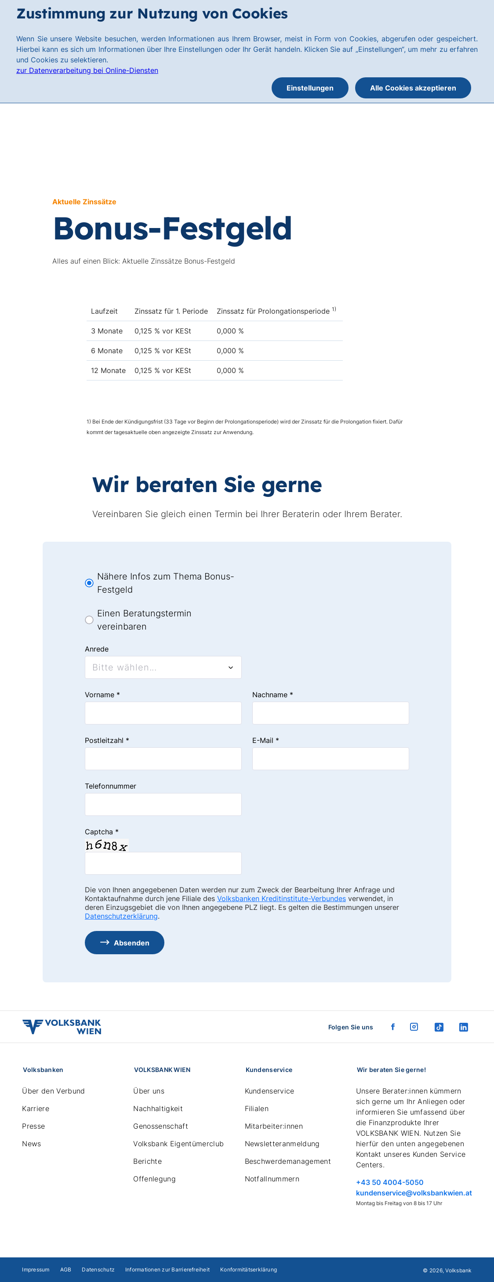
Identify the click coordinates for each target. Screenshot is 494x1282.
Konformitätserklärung (248, 1269)
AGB (66, 1269)
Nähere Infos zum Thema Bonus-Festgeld (165, 583)
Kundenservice (269, 1090)
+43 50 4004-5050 (390, 1182)
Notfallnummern (272, 1178)
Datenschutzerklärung (121, 916)
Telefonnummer (110, 786)
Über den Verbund (53, 1090)
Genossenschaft (160, 1126)
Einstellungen (310, 87)
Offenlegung (154, 1178)
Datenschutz (98, 1269)
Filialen (257, 1108)
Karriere (35, 1108)
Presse (33, 1126)
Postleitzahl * (107, 740)
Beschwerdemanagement (288, 1161)
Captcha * (102, 831)
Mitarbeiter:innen (274, 1126)
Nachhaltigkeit (157, 1108)
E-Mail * (265, 740)
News (31, 1143)
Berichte (147, 1161)
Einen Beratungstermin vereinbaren (144, 620)
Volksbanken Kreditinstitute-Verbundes (281, 898)
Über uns (148, 1090)
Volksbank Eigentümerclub (178, 1143)
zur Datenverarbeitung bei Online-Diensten (87, 70)
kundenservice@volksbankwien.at (414, 1192)
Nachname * (272, 694)
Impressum (35, 1269)
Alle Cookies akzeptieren (413, 87)
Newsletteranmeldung (282, 1143)
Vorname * (102, 694)
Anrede (97, 649)
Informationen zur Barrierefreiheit (167, 1269)
